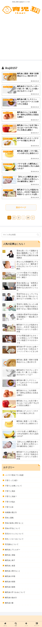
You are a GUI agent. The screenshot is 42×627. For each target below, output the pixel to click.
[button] (38, 234)
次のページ (21, 207)
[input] (21, 234)
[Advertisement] (21, 39)
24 (28, 218)
